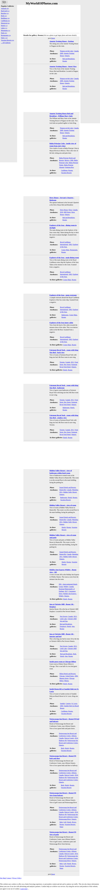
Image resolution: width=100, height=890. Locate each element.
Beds (74, 654)
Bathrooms (65, 315)
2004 (61, 706)
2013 (75, 616)
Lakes (4, 28)
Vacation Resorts (66, 173)
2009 (61, 53)
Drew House (64, 210)
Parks (4, 33)
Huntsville (62, 490)
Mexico (67, 160)
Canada (76, 51)
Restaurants (73, 250)
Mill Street (67, 212)
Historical (5, 23)
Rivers (74, 822)
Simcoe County (69, 738)
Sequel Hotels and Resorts (67, 487)
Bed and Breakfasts (68, 59)
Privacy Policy (16, 878)
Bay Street (67, 364)
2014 (76, 738)
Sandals (62, 703)
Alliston (73, 736)
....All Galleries (6, 43)
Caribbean (64, 170)
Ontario (67, 56)
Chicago (62, 676)
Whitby (66, 586)
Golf (64, 822)
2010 (61, 212)
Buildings (5, 18)
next (53, 38)
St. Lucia (74, 703)
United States (69, 676)
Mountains (5, 30)
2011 (72, 362)
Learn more (24, 889)
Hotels (65, 370)
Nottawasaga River (65, 819)
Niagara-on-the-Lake (66, 51)
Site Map (3, 878)
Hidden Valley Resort (70, 492)
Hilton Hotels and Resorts (67, 674)
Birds (4, 16)
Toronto (62, 362)
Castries (68, 703)
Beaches (5, 13)
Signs (4, 38)
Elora (70, 210)
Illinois (66, 681)
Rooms (64, 61)
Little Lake (63, 619)
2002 (70, 244)
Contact (8, 878)
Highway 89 (63, 740)
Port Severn (63, 616)
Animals (5, 8)
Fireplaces (63, 626)
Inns (73, 626)
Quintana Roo (69, 167)
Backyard (5, 11)
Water (61, 827)
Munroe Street (63, 678)
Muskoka (75, 490)
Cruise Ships (65, 250)
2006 (71, 160)
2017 (66, 591)
